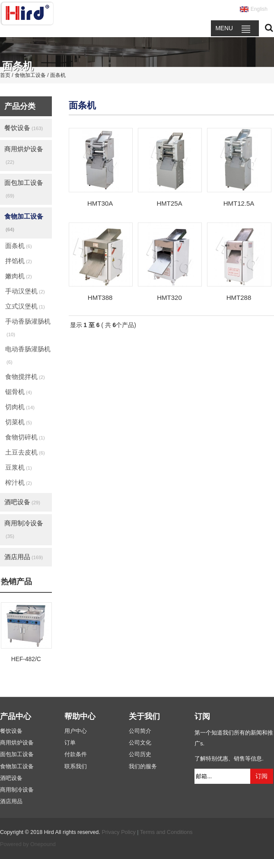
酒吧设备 (22, 502)
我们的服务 (143, 767)
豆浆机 (18, 467)
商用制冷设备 (23, 529)
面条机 (18, 245)
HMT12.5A (239, 203)
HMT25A (169, 203)
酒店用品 (23, 556)
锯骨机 (18, 391)
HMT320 (169, 297)
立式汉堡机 (25, 306)
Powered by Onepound (28, 844)
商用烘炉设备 (23, 155)
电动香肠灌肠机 (28, 355)
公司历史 (140, 754)
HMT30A (100, 203)
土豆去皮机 (25, 452)
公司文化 (140, 743)
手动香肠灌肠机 (28, 327)
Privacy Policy (118, 832)
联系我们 (75, 767)
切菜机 (18, 422)
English (259, 9)
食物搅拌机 (25, 376)
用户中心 (75, 731)
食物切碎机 (25, 437)
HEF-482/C (26, 659)
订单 (70, 743)
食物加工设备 (23, 222)
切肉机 (20, 406)
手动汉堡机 (25, 291)
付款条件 (75, 754)
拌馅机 (18, 260)
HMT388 (100, 297)
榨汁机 (18, 482)
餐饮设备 (23, 127)
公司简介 (140, 731)
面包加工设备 (23, 188)
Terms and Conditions (166, 832)
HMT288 (239, 297)
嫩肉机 (18, 276)
